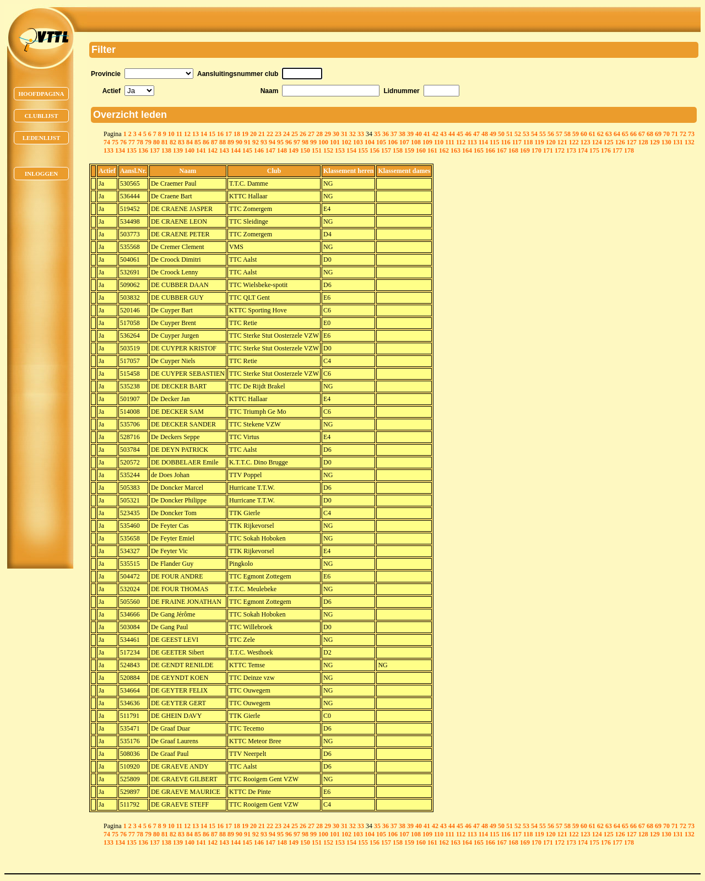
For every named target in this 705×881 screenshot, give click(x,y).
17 (228, 134)
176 (606, 150)
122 (574, 142)
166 (490, 150)
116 (505, 142)
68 (650, 134)
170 (536, 150)
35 (377, 134)
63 (608, 134)
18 (237, 134)
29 (327, 134)
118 (528, 142)
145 (247, 150)
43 (443, 134)
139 (178, 150)
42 (435, 134)
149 (294, 150)
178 (629, 150)
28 (319, 134)
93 (264, 142)
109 (427, 142)
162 (444, 150)
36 (385, 134)
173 (571, 150)
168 (513, 150)
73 (691, 134)
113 (471, 142)
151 (317, 150)
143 (224, 150)
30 (336, 134)
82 (173, 142)
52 (517, 134)
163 (455, 150)
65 (625, 134)
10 (171, 134)
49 (493, 134)
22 (270, 134)
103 (358, 142)
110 (438, 142)
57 (559, 134)
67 (641, 134)
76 (123, 142)
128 (643, 142)
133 (108, 150)
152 (328, 150)
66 (633, 134)
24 (286, 134)
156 (374, 150)
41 (427, 134)
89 (230, 142)
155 (363, 150)
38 (402, 134)
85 (197, 142)
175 (594, 150)
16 (220, 134)
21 (261, 134)
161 (432, 150)
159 (409, 150)
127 (632, 142)
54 (534, 134)
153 (340, 150)
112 (460, 142)
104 (370, 142)
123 (585, 142)
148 (282, 150)
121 (562, 142)
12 (187, 134)
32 (352, 134)
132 (690, 142)
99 (313, 142)
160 (421, 150)
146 (259, 150)
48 (484, 134)
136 (143, 150)
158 (398, 150)
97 (297, 142)
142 (213, 150)
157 (386, 150)
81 (164, 142)
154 (351, 150)
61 (592, 134)
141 (201, 150)
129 (655, 142)
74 (107, 142)
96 (288, 142)
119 (539, 142)
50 (501, 134)
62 (600, 134)
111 (449, 142)
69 (658, 134)
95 (280, 142)
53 (526, 134)
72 (683, 134)
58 (567, 134)
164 (467, 150)
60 (584, 134)
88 (222, 142)
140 (189, 150)
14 (203, 134)
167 (502, 150)
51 (509, 134)
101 (335, 142)
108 (416, 142)
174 (583, 150)
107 (404, 142)
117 (517, 142)
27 (311, 134)
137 (155, 150)
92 (255, 142)
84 (189, 142)
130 (666, 142)
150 (305, 150)
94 (272, 142)
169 (525, 150)
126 (620, 142)
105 (381, 142)
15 (212, 134)
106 (393, 142)
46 (468, 134)
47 (476, 134)
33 (360, 134)
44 (451, 134)
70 (666, 134)
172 (560, 150)
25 (294, 134)
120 (551, 142)
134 (120, 150)
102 (346, 142)
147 (270, 150)
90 (239, 142)
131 (678, 142)
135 (132, 150)
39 (410, 134)
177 (617, 150)
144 (236, 150)
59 (575, 134)
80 (156, 142)
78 (140, 142)
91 (247, 142)
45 (460, 134)
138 (166, 150)
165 (479, 150)
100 (323, 142)
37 (394, 134)
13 (195, 134)
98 (305, 142)
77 (131, 142)
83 (181, 142)
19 (245, 134)
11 (179, 134)
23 (278, 134)
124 (597, 142)
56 (550, 134)
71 (674, 134)
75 (115, 142)
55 (542, 134)
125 (609, 142)
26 (303, 134)
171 (548, 150)
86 (206, 142)
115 (494, 142)
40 (418, 134)
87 (214, 142)
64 (617, 134)
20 (253, 134)
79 (148, 142)
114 (483, 142)
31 (344, 134)
